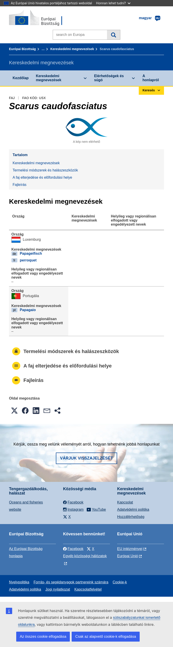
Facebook (73, 549)
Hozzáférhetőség (130, 517)
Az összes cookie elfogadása (43, 636)
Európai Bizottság (22, 49)
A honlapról (150, 78)
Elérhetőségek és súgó (109, 78)
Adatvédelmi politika (133, 509)
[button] (14, 410)
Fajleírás (19, 185)
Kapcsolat (125, 502)
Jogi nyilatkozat (58, 589)
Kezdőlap (21, 78)
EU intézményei (129, 549)
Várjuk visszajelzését (86, 458)
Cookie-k (120, 582)
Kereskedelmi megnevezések (72, 49)
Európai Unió (127, 556)
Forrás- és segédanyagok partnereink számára (71, 582)
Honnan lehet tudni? (113, 3)
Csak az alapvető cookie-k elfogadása (105, 636)
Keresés (113, 34)
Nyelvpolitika (19, 582)
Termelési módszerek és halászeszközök (45, 170)
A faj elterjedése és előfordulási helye (42, 177)
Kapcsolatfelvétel (88, 589)
